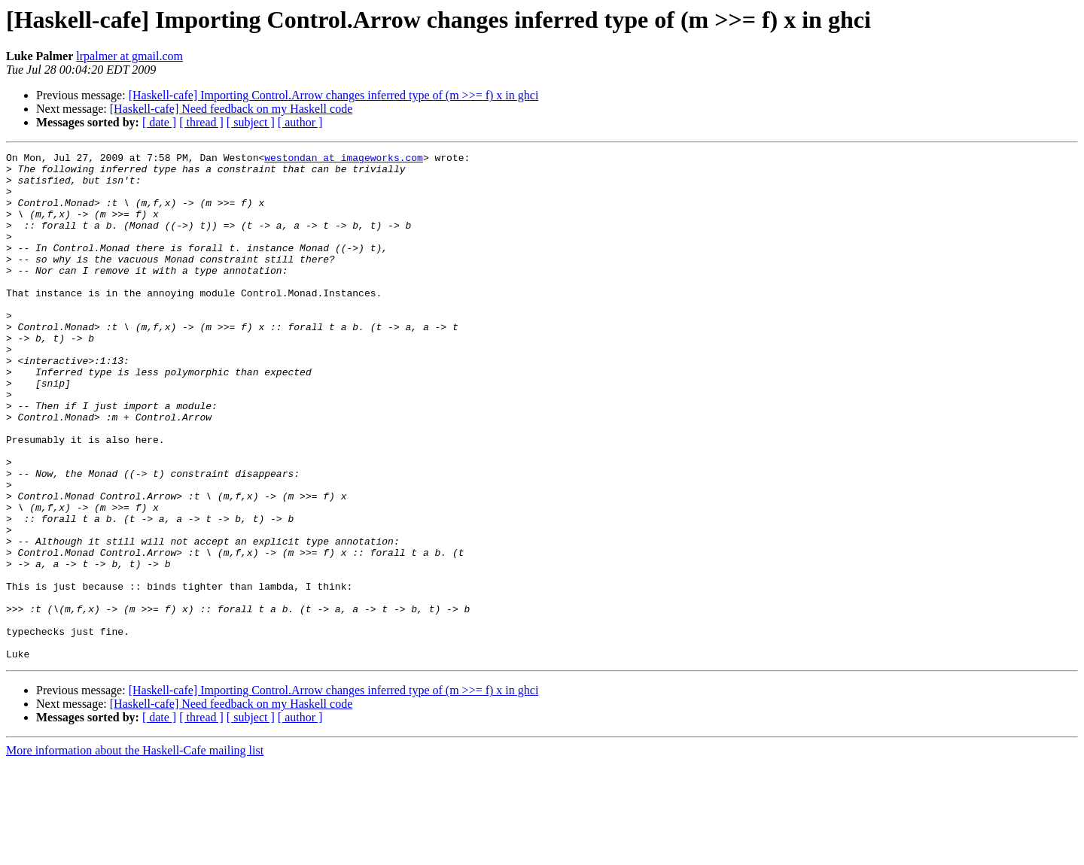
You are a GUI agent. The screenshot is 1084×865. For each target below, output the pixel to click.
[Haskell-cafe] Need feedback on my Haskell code (231, 108)
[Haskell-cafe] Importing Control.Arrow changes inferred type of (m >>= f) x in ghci (334, 95)
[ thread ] (201, 122)
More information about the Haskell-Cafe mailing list (134, 851)
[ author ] (300, 122)
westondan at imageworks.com (343, 159)
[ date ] (159, 122)
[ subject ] (251, 122)
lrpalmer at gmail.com (129, 56)
